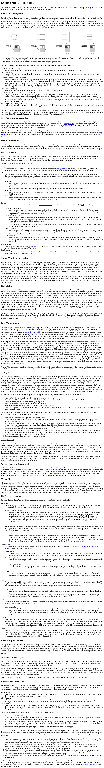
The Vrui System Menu (10, 152)
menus (6, 9)
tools (82, 205)
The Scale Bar (6, 286)
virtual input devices (44, 9)
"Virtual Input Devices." (71, 568)
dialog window (69, 124)
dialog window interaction (65, 468)
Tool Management (10, 323)
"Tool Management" (39, 127)
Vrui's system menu (15, 269)
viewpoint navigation (87, 7)
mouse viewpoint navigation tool (30, 297)
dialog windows (16, 9)
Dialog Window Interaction (15, 258)
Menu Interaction (10, 140)
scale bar (30, 246)
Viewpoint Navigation (12, 13)
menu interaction (47, 468)
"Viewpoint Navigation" (32, 333)
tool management (28, 9)
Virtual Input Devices (12, 640)
